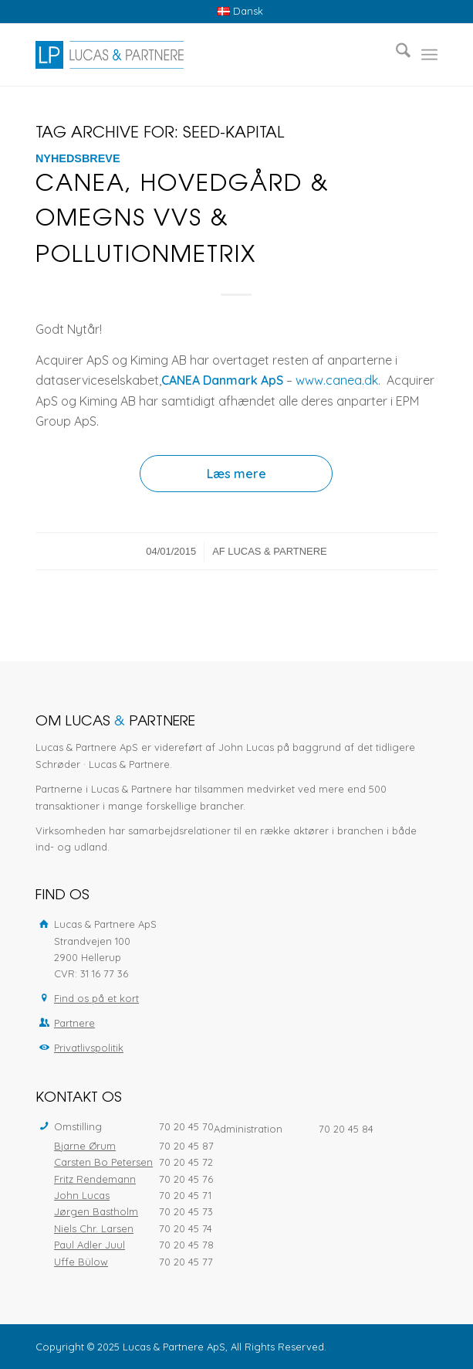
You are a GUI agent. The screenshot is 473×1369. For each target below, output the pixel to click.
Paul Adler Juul (89, 1244)
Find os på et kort (96, 998)
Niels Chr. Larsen (93, 1228)
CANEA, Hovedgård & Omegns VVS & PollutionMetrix (182, 221)
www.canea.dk (337, 380)
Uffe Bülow (81, 1261)
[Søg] (395, 55)
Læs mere (236, 473)
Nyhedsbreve (77, 158)
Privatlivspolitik (88, 1047)
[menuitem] (240, 11)
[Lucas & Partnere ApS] (196, 55)
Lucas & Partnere (277, 551)
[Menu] (429, 54)
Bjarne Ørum (85, 1146)
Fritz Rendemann (95, 1179)
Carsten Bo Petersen (103, 1162)
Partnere (74, 1023)
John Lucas (82, 1195)
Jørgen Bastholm (96, 1211)
